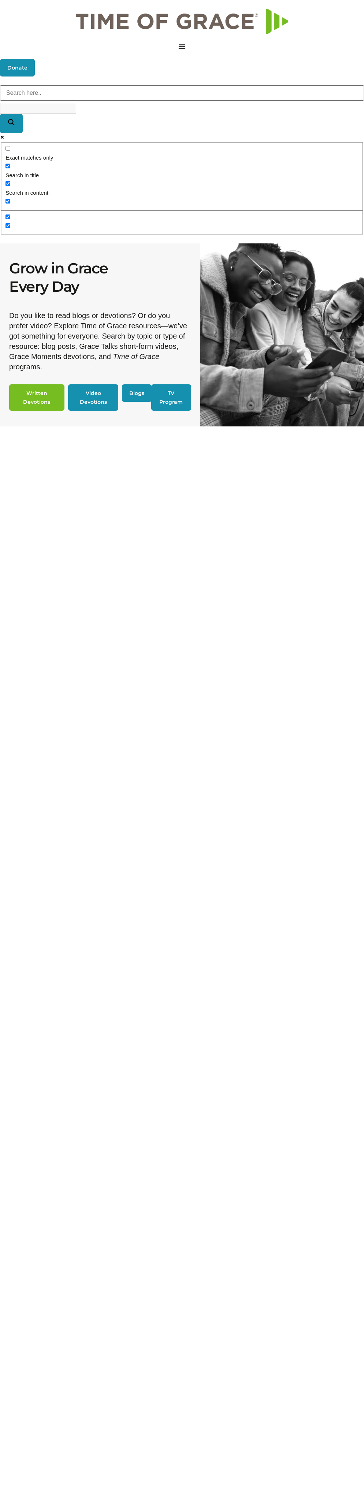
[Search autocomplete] (38, 108)
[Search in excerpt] (7, 201)
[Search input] (182, 93)
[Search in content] (7, 183)
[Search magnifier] (11, 123)
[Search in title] (7, 166)
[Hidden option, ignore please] (7, 216)
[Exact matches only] (7, 148)
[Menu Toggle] (182, 46)
